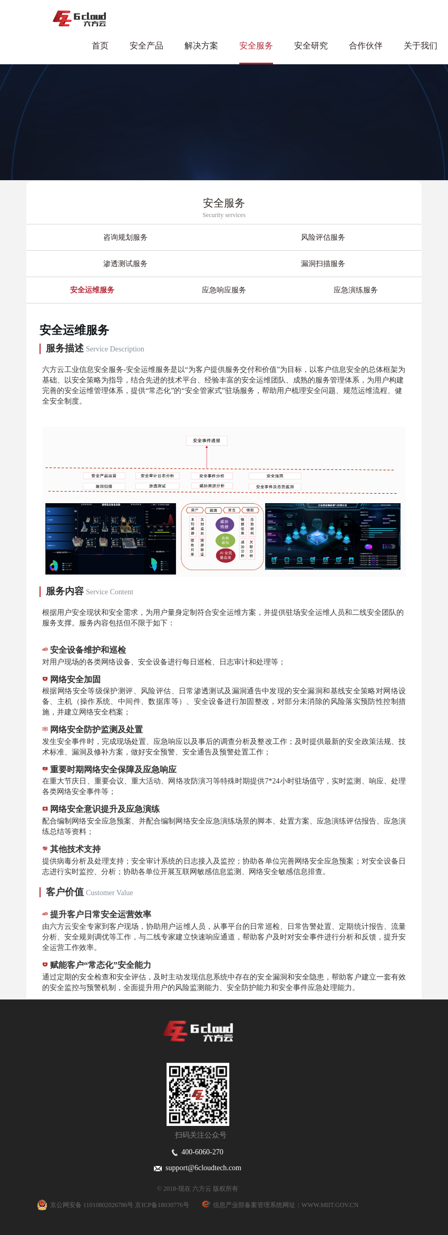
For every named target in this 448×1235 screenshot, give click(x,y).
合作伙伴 (366, 45)
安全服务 (256, 45)
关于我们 (420, 45)
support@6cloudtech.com (197, 1168)
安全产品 (146, 45)
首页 (100, 45)
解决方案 (201, 45)
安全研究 (311, 45)
